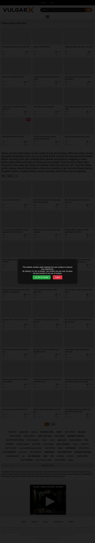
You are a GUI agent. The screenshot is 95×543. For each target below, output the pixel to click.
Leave (57, 277)
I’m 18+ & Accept (41, 277)
